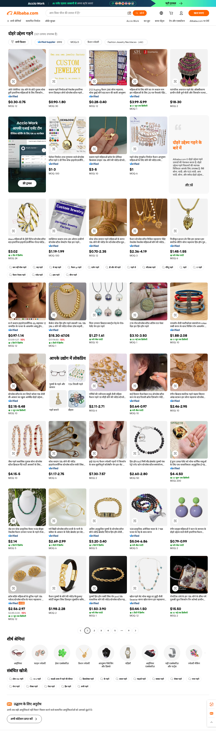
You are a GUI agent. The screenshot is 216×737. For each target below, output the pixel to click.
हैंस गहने (66, 686)
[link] (211, 704)
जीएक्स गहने (148, 267)
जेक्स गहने (176, 679)
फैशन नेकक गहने (17, 275)
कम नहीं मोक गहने (17, 267)
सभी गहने (83, 686)
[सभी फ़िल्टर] (18, 42)
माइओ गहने (139, 679)
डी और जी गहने (113, 267)
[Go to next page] (135, 630)
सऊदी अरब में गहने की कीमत (60, 679)
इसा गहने (54, 275)
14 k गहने (35, 679)
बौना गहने (71, 275)
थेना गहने (14, 686)
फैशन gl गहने (74, 267)
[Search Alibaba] (87, 13)
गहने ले (131, 267)
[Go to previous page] (80, 630)
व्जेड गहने (37, 275)
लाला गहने (121, 679)
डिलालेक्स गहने (86, 679)
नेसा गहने (49, 686)
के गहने (104, 679)
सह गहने (38, 267)
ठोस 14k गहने (16, 679)
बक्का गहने (158, 679)
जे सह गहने (55, 267)
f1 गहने (197, 267)
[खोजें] (140, 13)
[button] (129, 13)
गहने (183, 267)
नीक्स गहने (32, 686)
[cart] (171, 13)
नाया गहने (193, 679)
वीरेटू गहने (167, 267)
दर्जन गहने (93, 267)
